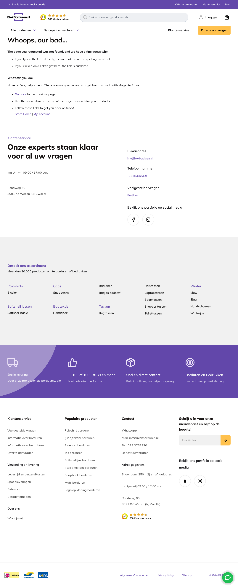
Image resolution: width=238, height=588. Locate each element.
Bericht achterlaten (135, 453)
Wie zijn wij (15, 518)
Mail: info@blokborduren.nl (140, 438)
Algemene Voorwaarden (134, 575)
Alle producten (20, 30)
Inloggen (211, 17)
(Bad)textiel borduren (79, 438)
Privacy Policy (165, 575)
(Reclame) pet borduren (81, 467)
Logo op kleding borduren (82, 490)
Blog (228, 4)
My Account (41, 114)
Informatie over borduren (24, 438)
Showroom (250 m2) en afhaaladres (147, 474)
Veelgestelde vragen (21, 430)
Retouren (13, 489)
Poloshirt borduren (77, 430)
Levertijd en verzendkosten (26, 474)
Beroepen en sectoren (59, 30)
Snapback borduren (78, 475)
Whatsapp (129, 430)
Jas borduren (73, 453)
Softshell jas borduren (80, 460)
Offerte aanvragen (186, 4)
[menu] (119, 30)
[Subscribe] (226, 440)
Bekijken (132, 195)
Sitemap (187, 575)
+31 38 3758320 (137, 176)
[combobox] (134, 17)
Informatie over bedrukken (25, 445)
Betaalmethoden (19, 496)
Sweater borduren (77, 445)
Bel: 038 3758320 (134, 445)
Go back (20, 94)
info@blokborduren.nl (139, 158)
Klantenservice (212, 4)
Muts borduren (75, 482)
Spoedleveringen (19, 482)
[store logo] (18, 17)
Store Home (23, 114)
